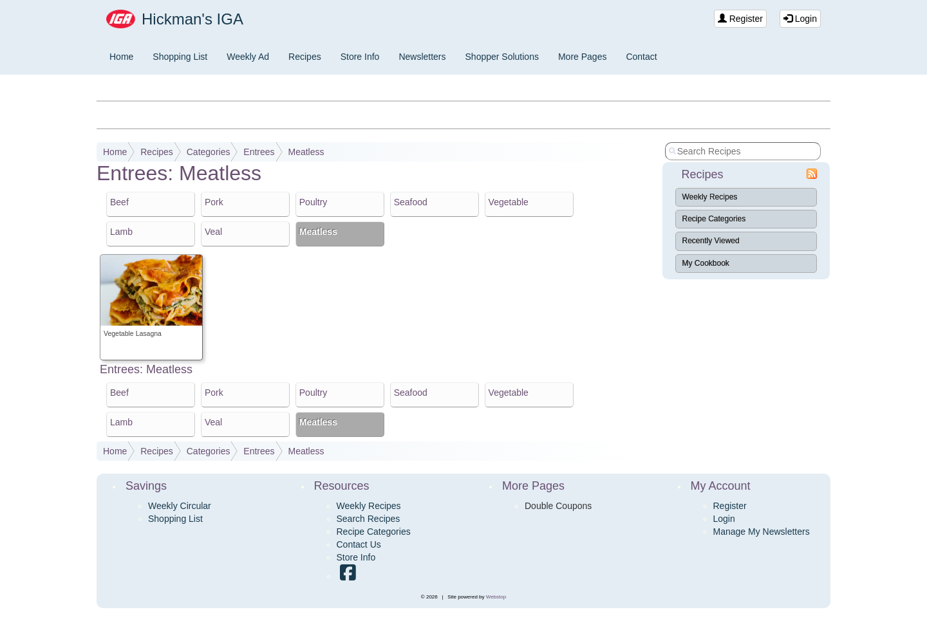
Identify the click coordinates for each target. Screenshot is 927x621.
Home (121, 56)
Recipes (304, 56)
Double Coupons (558, 506)
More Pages (582, 56)
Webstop (496, 597)
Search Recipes (368, 519)
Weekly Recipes (710, 196)
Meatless (306, 152)
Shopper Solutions (502, 56)
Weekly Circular (179, 506)
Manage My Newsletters (761, 531)
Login (800, 19)
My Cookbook (705, 263)
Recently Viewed (711, 240)
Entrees (258, 152)
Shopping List (180, 56)
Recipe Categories (714, 218)
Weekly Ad (248, 56)
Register (740, 19)
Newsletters (421, 56)
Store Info (360, 56)
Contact (641, 56)
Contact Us (359, 544)
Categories (208, 152)
